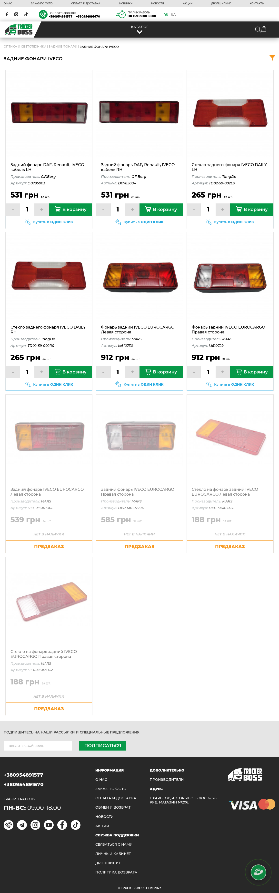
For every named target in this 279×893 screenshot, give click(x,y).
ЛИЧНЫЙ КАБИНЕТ (113, 854)
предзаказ (49, 546)
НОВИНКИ (125, 3)
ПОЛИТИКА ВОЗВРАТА (116, 872)
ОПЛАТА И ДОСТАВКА (85, 3)
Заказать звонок (62, 13)
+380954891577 (60, 16)
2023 (157, 888)
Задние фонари (63, 46)
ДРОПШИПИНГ (221, 3)
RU (165, 14)
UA (173, 14)
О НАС (8, 3)
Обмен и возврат (112, 807)
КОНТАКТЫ (257, 3)
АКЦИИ (187, 3)
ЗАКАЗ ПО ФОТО (41, 3)
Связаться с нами (114, 845)
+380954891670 (88, 16)
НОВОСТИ (157, 3)
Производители (167, 780)
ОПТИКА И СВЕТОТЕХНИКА (25, 46)
